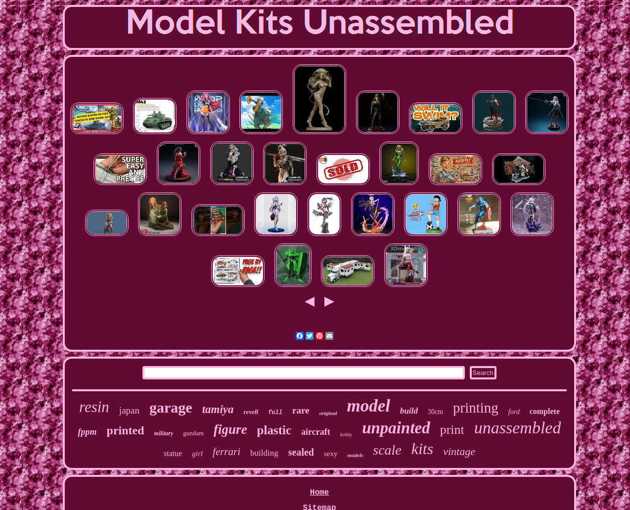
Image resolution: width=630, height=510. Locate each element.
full (275, 412)
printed (125, 430)
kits (422, 449)
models (355, 455)
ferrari (226, 452)
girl (197, 454)
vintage (459, 451)
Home (319, 492)
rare (300, 410)
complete (545, 411)
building (264, 453)
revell (251, 412)
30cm (435, 412)
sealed (301, 452)
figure (230, 429)
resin (94, 407)
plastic (274, 430)
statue (173, 453)
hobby (346, 434)
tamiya (218, 409)
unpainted (396, 428)
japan (129, 410)
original (328, 413)
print (452, 429)
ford (514, 412)
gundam (193, 433)
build (409, 411)
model (368, 406)
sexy (331, 454)
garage (170, 407)
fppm (87, 432)
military (164, 433)
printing (475, 408)
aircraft (315, 432)
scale (387, 450)
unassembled (517, 427)
